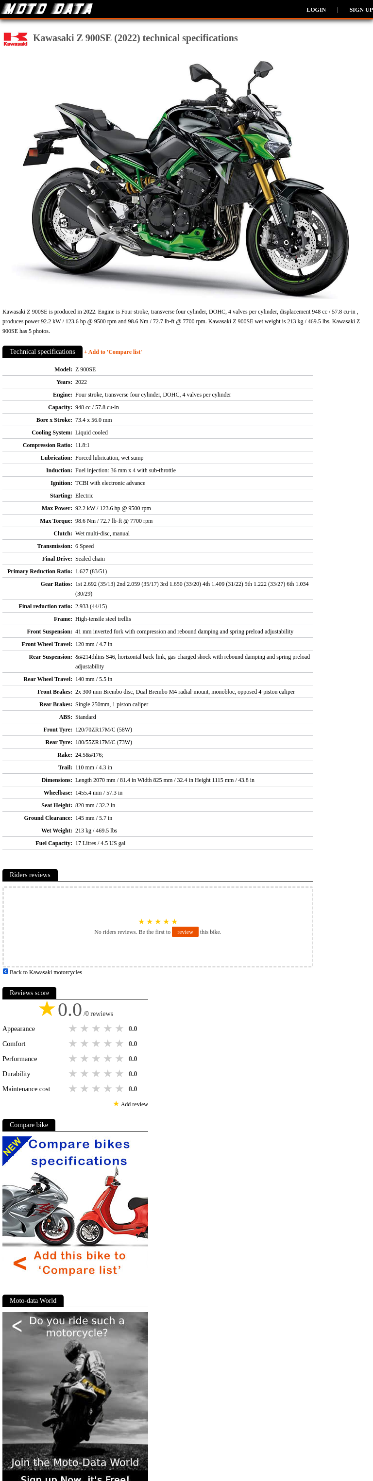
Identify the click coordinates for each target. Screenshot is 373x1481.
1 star (74, 1028)
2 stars (85, 1028)
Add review (134, 1104)
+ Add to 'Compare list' (113, 352)
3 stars (97, 1028)
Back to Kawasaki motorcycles (42, 972)
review (185, 932)
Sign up (361, 9)
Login (316, 9)
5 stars (120, 1028)
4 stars (109, 1028)
